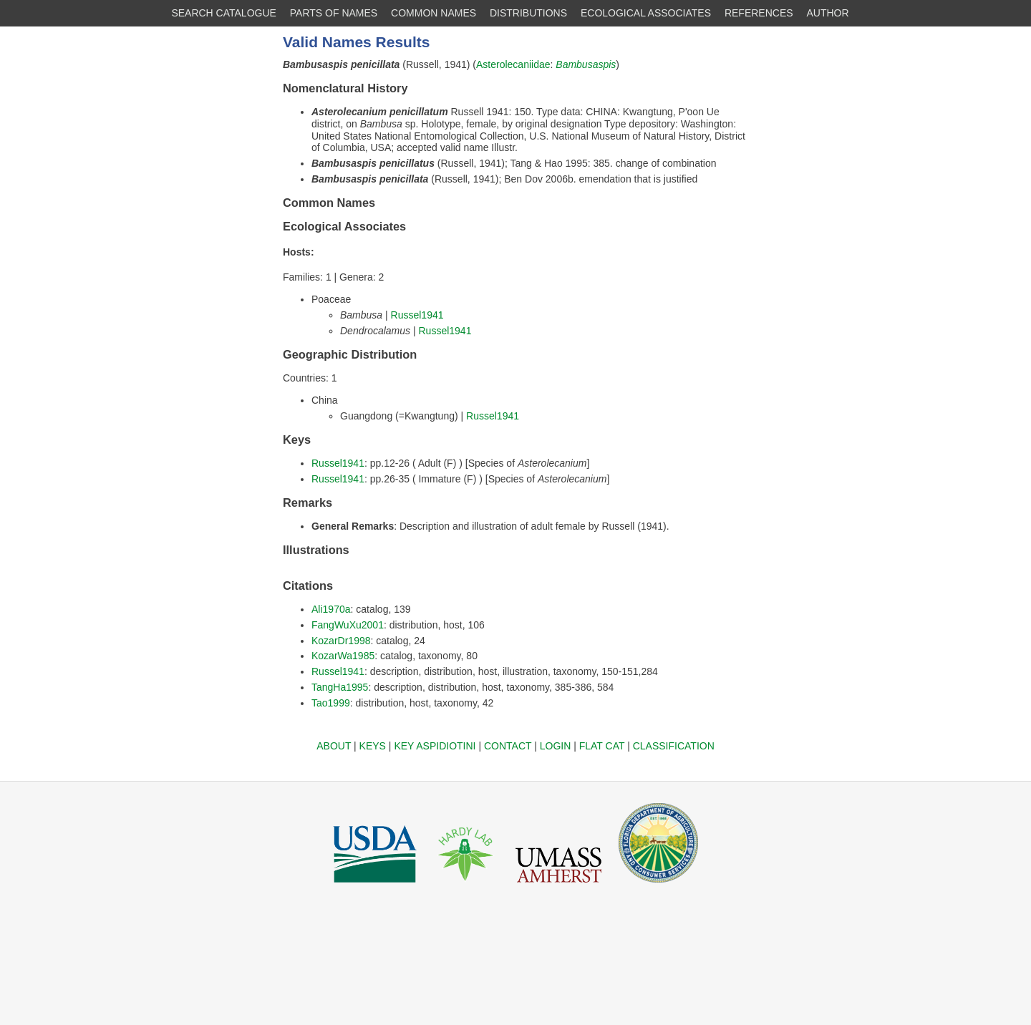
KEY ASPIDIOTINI (434, 746)
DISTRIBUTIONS (528, 13)
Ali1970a (331, 609)
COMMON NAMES (433, 13)
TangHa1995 (339, 687)
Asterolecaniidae (513, 64)
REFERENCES (759, 13)
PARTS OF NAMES (333, 13)
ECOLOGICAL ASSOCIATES (646, 13)
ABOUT (333, 746)
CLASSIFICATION (674, 746)
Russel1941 (417, 315)
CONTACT (507, 746)
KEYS (372, 746)
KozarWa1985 (342, 655)
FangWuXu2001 (347, 625)
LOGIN (555, 746)
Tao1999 (330, 703)
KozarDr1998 (341, 640)
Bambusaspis (586, 64)
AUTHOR (828, 13)
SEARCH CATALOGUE (223, 13)
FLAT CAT (602, 746)
